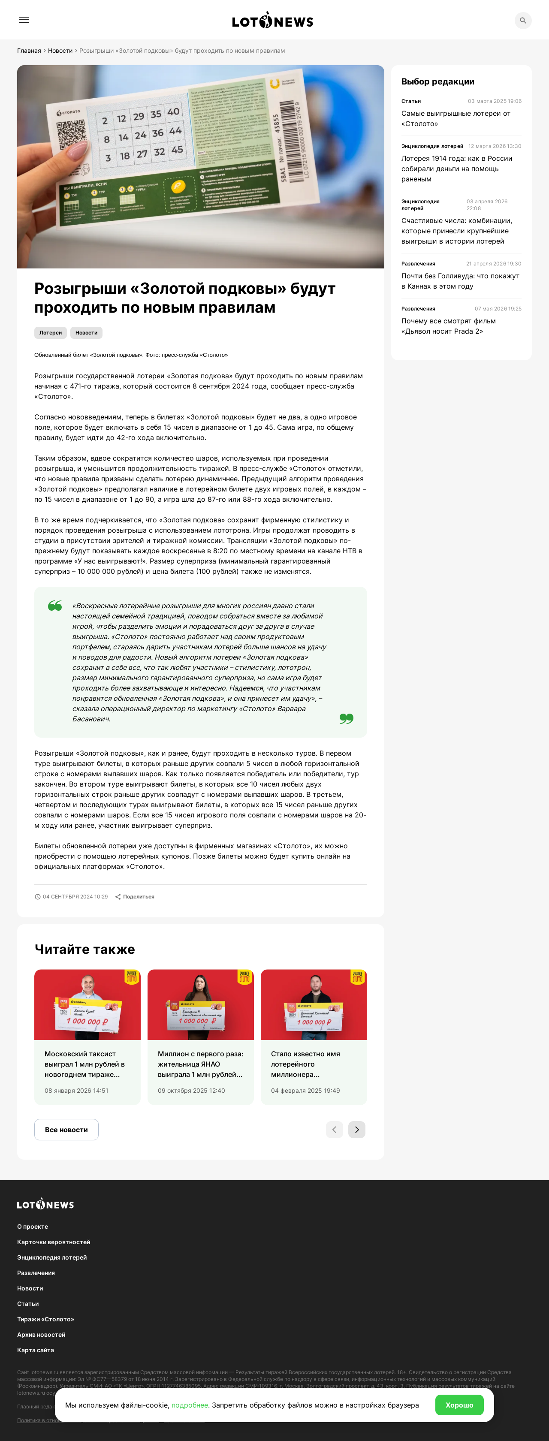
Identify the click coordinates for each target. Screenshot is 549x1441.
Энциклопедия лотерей (52, 1257)
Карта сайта (35, 1350)
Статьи (28, 1303)
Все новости (66, 1129)
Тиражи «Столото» (45, 1319)
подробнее (190, 1405)
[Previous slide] (334, 1129)
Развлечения (36, 1272)
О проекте (32, 1226)
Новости (86, 332)
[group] (87, 1037)
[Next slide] (356, 1129)
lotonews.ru (44, 1372)
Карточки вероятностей (53, 1241)
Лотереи (50, 332)
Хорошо (460, 1405)
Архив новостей (41, 1334)
